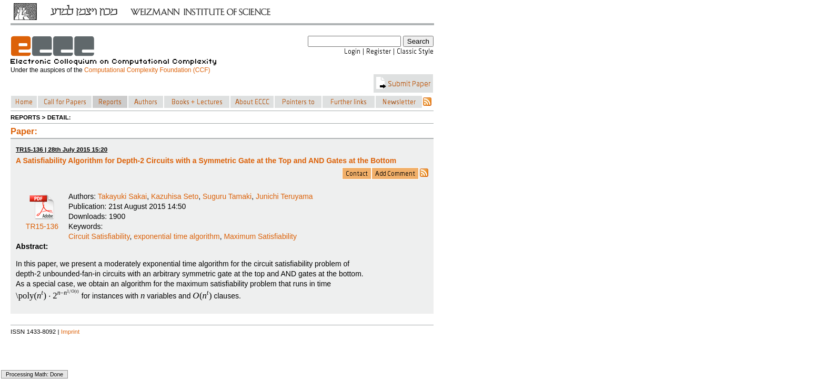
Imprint (70, 331)
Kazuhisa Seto (174, 196)
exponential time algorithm (176, 236)
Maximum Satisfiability (260, 236)
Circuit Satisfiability (98, 236)
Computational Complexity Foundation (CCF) (147, 70)
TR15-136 (42, 222)
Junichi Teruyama (284, 196)
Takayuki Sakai (122, 196)
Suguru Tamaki (227, 196)
